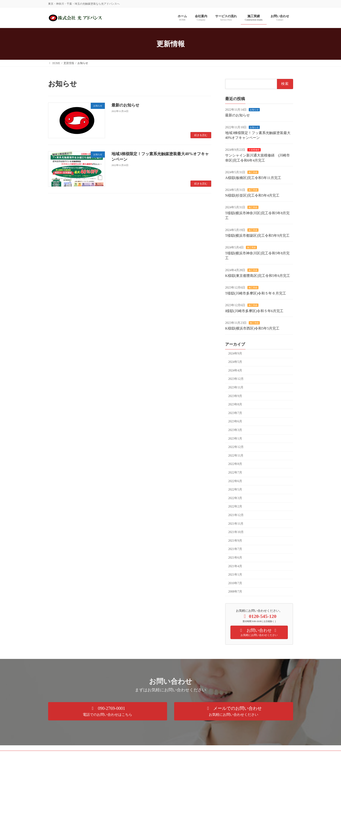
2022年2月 (235, 506)
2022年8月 (235, 464)
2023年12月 (236, 379)
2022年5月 (235, 489)
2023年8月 (235, 404)
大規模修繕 (254, 150)
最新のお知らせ (125, 105)
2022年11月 (235, 455)
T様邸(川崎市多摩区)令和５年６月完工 (255, 293)
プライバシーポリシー (65, 754)
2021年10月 (236, 532)
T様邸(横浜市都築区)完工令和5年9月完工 (257, 235)
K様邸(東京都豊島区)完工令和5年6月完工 (257, 276)
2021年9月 (235, 540)
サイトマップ (96, 754)
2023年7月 (235, 413)
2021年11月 (235, 523)
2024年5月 (235, 362)
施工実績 (253, 172)
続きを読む (200, 135)
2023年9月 (235, 396)
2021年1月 (235, 574)
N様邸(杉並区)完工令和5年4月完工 (252, 195)
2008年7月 (235, 591)
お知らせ (254, 109)
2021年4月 (235, 566)
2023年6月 (235, 421)
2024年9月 (235, 353)
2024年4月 (235, 370)
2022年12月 (236, 447)
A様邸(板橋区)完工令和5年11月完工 (253, 178)
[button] (107, 711)
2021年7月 (235, 549)
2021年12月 (236, 515)
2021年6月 (235, 557)
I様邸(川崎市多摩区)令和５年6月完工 (254, 311)
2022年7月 (235, 472)
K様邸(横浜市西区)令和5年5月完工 (252, 328)
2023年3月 (235, 430)
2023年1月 (235, 438)
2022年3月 (235, 498)
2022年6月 (235, 481)
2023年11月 (235, 387)
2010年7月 (235, 583)
